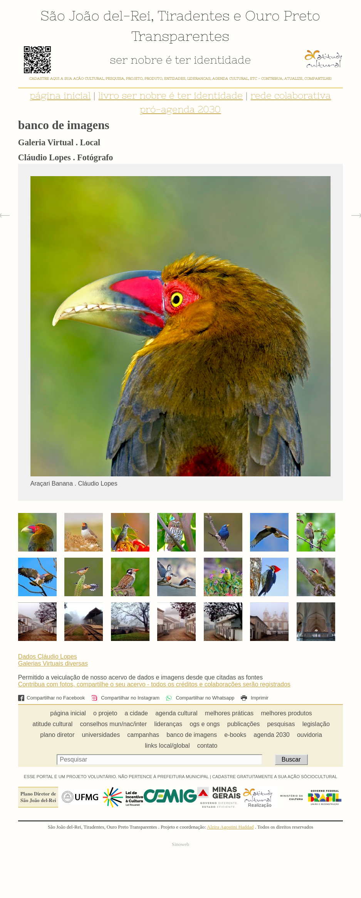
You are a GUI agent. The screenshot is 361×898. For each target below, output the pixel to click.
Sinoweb (180, 844)
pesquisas (281, 724)
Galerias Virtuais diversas (53, 663)
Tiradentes (194, 15)
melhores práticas (229, 713)
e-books (235, 735)
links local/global (167, 745)
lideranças (168, 724)
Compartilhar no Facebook (51, 698)
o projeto (105, 713)
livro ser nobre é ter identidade (170, 95)
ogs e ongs (205, 724)
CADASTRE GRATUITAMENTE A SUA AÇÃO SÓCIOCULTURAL (274, 776)
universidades (101, 735)
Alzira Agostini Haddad (230, 827)
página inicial (60, 95)
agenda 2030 (271, 735)
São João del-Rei (95, 15)
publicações (243, 724)
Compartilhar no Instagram (125, 698)
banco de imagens (191, 735)
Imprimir (255, 698)
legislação (316, 724)
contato (207, 745)
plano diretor (57, 735)
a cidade (136, 713)
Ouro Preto (282, 15)
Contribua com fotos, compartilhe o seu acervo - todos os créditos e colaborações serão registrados (154, 684)
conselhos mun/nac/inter (113, 724)
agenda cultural (176, 713)
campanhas (143, 735)
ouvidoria (309, 735)
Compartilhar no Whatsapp (200, 698)
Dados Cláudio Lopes (47, 656)
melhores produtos (286, 713)
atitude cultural (52, 724)
